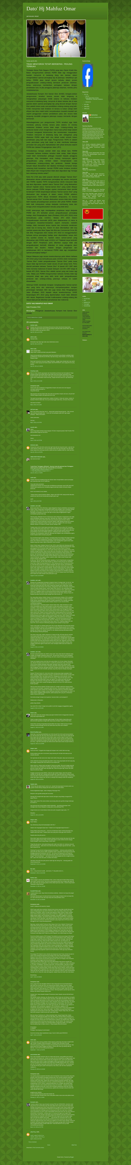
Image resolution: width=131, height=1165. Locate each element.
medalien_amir (34, 506)
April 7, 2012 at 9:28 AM (36, 977)
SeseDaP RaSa (34, 891)
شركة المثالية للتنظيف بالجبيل (37, 1135)
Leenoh (32, 427)
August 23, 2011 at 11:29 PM (37, 743)
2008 (85, 108)
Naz (31, 869)
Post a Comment (33, 1142)
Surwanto (32, 1102)
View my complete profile (95, 117)
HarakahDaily (87, 306)
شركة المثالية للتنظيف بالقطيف (37, 1136)
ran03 (31, 477)
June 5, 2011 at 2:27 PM (36, 440)
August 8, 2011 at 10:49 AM (36, 647)
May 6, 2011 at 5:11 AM (36, 404)
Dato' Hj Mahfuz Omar (51, 8)
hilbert (32, 348)
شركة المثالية (33, 1131)
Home (48, 1145)
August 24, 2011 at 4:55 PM (36, 779)
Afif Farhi (32, 409)
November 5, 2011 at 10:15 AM (37, 873)
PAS (85, 300)
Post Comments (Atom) (38, 1147)
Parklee (32, 877)
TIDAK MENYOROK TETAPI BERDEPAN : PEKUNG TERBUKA (94, 98)
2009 (85, 106)
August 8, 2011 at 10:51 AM (36, 708)
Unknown (32, 445)
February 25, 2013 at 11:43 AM (37, 1069)
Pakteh (32, 712)
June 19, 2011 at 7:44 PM (36, 472)
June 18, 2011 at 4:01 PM (36, 452)
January (87, 102)
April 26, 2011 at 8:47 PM (36, 332)
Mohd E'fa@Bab (34, 732)
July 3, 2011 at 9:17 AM (35, 501)
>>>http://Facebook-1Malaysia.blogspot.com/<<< (42, 469)
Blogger (72, 1157)
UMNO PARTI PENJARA (36, 456)
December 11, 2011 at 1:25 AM (37, 886)
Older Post (74, 1145)
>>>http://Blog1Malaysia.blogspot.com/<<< (40, 471)
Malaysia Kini (87, 302)
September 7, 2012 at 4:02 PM (37, 1050)
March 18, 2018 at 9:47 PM (36, 1127)
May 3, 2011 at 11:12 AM (36, 381)
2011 (85, 94)
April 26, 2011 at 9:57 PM (36, 344)
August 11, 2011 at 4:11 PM (36, 727)
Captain (32, 784)
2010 (85, 104)
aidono (32, 337)
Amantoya (33, 371)
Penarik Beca (87, 298)
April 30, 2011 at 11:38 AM (36, 366)
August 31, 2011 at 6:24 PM (36, 815)
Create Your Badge (86, 88)
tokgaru (32, 748)
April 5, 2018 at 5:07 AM (36, 1139)
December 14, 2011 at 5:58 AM (37, 899)
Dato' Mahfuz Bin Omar (87, 63)
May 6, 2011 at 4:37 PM (36, 422)
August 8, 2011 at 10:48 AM (36, 575)
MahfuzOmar (94, 115)
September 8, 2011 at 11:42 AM (37, 864)
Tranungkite (86, 304)
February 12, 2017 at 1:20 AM (37, 1097)
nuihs (31, 1039)
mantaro (32, 325)
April (86, 96)
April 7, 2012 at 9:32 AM (36, 1035)
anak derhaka (33, 1054)
